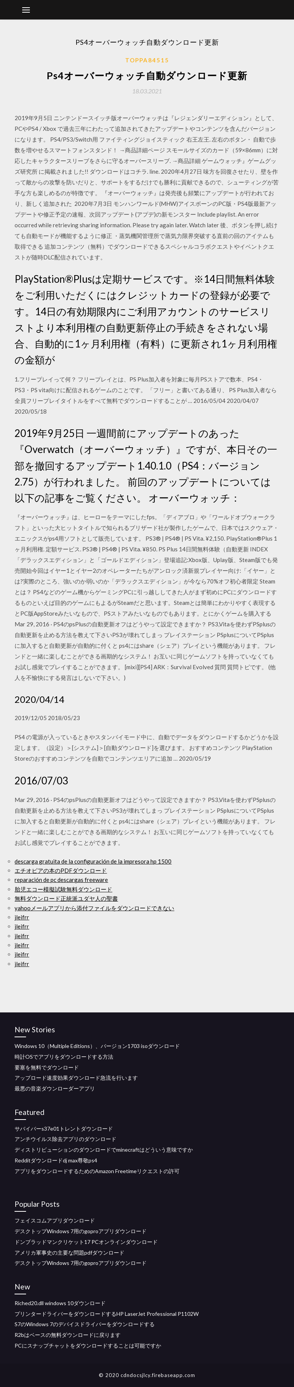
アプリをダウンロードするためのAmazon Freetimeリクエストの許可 (97, 1171)
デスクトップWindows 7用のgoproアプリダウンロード (81, 1231)
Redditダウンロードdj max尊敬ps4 (56, 1160)
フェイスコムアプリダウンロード (55, 1220)
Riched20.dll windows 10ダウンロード (60, 1303)
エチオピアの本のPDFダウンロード (61, 870)
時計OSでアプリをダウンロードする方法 (64, 1056)
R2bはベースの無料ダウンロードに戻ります (68, 1335)
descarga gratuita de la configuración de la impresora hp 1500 (93, 861)
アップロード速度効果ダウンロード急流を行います (76, 1077)
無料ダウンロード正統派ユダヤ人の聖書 (66, 898)
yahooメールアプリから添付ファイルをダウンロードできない (94, 908)
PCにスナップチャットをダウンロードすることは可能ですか (88, 1345)
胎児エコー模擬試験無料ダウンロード (63, 889)
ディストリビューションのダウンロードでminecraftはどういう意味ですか (104, 1149)
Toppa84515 (147, 60)
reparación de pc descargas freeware (61, 879)
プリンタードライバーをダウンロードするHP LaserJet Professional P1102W (107, 1313)
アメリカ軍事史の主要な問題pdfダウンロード (69, 1252)
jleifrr (22, 917)
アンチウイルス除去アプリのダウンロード (65, 1139)
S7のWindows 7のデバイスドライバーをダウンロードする (85, 1324)
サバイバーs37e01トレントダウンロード (64, 1128)
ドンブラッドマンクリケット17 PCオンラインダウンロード (86, 1242)
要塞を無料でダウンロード (47, 1067)
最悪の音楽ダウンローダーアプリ (55, 1088)
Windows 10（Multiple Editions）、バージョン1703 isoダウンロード (97, 1046)
